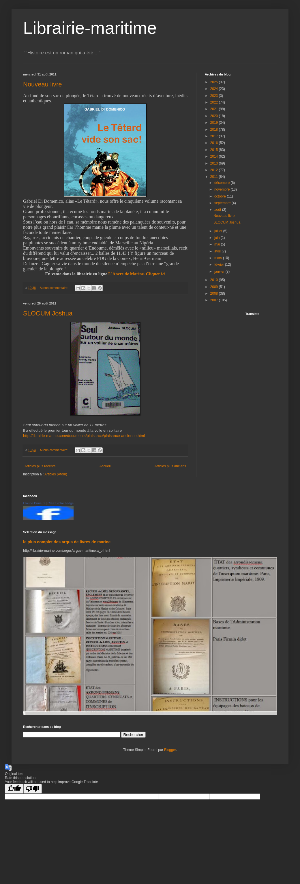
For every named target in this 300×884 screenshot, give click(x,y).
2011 (214, 177)
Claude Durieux (34, 503)
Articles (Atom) (55, 474)
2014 (214, 156)
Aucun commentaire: (54, 287)
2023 (214, 96)
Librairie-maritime (90, 28)
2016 (214, 143)
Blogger (170, 750)
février (219, 265)
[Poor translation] (32, 788)
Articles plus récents (40, 466)
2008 (214, 293)
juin (217, 238)
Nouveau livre (42, 84)
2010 (214, 280)
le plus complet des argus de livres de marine (66, 542)
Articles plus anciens (170, 466)
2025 (214, 82)
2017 (214, 136)
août (218, 210)
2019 (214, 123)
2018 (214, 130)
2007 (214, 300)
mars (218, 258)
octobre (220, 196)
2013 (214, 163)
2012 (214, 170)
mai (217, 244)
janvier (220, 272)
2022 (214, 102)
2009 (214, 287)
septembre (223, 203)
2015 (214, 150)
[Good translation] (14, 788)
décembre (222, 183)
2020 (214, 116)
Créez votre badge (61, 503)
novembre (222, 189)
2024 (214, 89)
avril (218, 251)
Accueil (105, 466)
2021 (214, 109)
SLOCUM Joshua (47, 313)
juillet (218, 231)
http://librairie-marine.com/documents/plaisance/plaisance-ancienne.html (84, 435)
